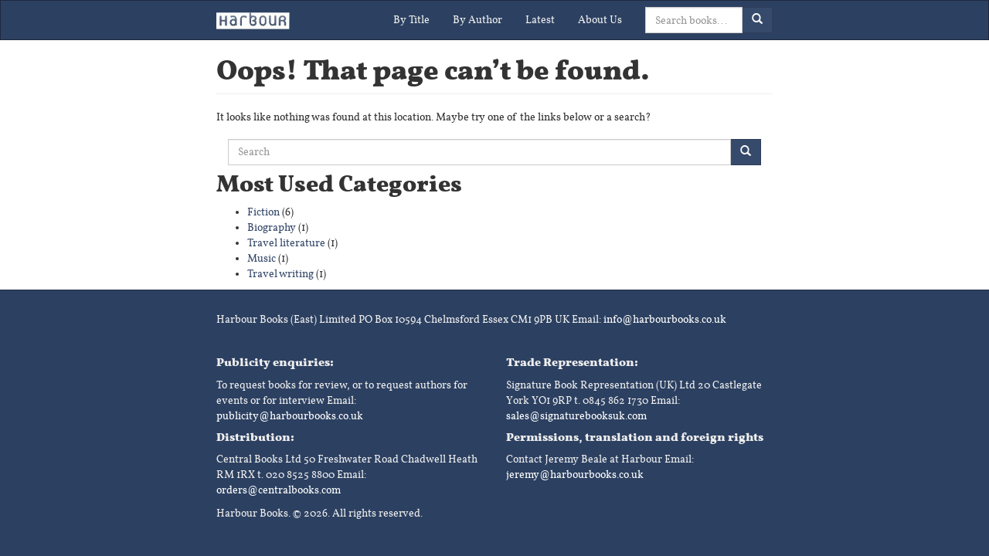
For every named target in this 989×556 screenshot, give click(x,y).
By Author (477, 19)
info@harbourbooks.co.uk (664, 319)
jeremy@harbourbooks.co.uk (575, 474)
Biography (271, 227)
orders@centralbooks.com (278, 490)
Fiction (263, 212)
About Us (600, 19)
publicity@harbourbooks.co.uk (289, 415)
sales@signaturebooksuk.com (576, 415)
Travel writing (280, 273)
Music (261, 258)
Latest (540, 19)
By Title (411, 19)
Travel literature (286, 242)
